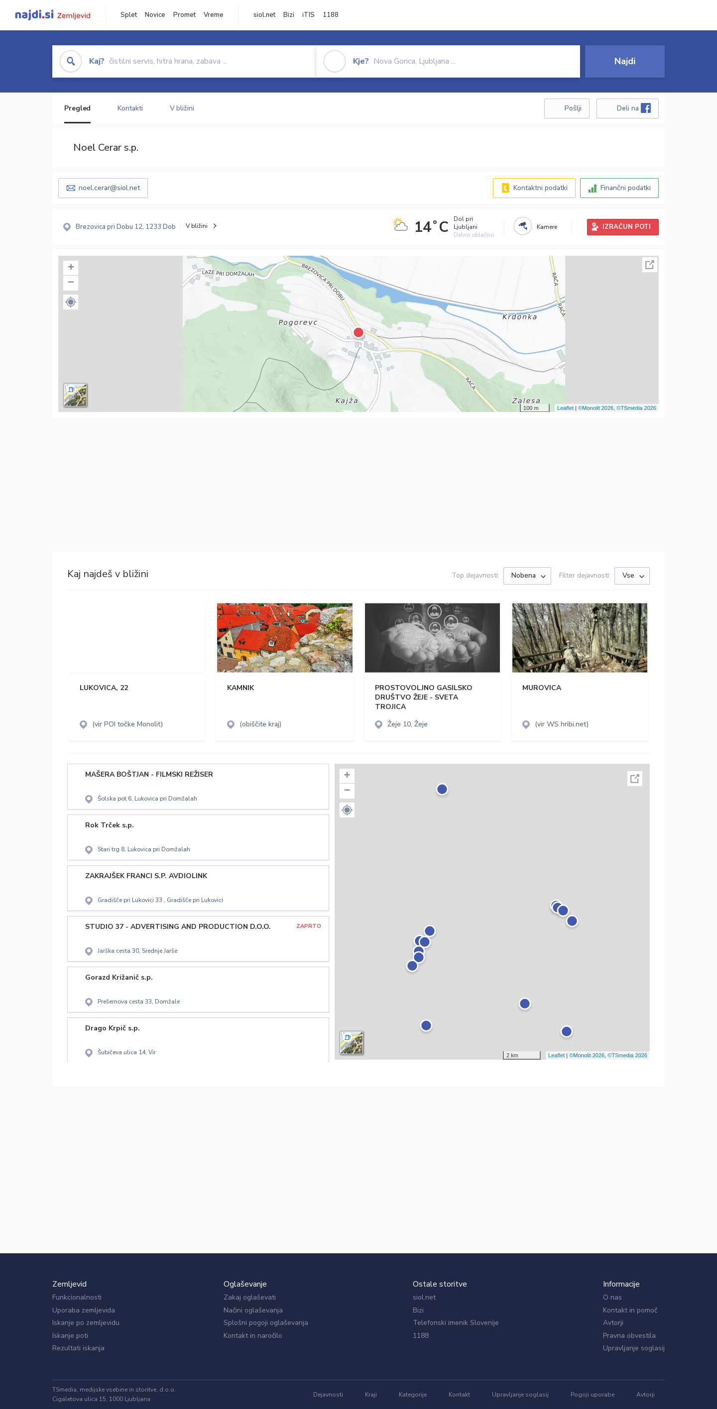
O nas (612, 1297)
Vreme (214, 14)
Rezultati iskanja (78, 1348)
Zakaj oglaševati (250, 1297)
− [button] (71, 283)
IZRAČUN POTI (626, 226)
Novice (155, 14)
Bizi (288, 14)
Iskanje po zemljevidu (86, 1322)
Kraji (371, 1395)
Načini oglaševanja (253, 1310)
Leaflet (565, 408)
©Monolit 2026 (595, 408)
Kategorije (413, 1395)
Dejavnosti (328, 1395)
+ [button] (71, 268)
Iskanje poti (70, 1335)
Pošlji (573, 108)
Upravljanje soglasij (634, 1348)
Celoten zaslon (649, 264)
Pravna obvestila (629, 1335)
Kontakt (459, 1395)
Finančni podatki (625, 188)
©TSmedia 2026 (636, 408)
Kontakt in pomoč (630, 1310)
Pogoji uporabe (592, 1395)
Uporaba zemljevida (83, 1310)
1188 (331, 14)
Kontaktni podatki (540, 188)
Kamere (547, 227)
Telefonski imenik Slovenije (456, 1322)
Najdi (624, 61)
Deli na (634, 108)
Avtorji (613, 1322)
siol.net (264, 14)
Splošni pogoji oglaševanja (266, 1322)
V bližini (182, 108)
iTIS (308, 14)
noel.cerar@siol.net (109, 188)
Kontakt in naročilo (253, 1335)
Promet (184, 14)
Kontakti (130, 108)
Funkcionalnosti (77, 1297)
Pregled (77, 108)
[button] (70, 302)
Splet (128, 14)
